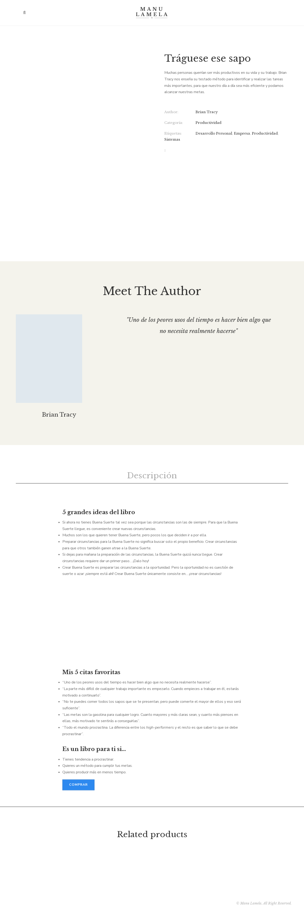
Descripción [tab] (152, 475)
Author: (171, 112)
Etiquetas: (173, 133)
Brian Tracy (207, 112)
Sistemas (172, 139)
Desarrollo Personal (214, 133)
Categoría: (173, 122)
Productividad (208, 122)
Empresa (242, 133)
